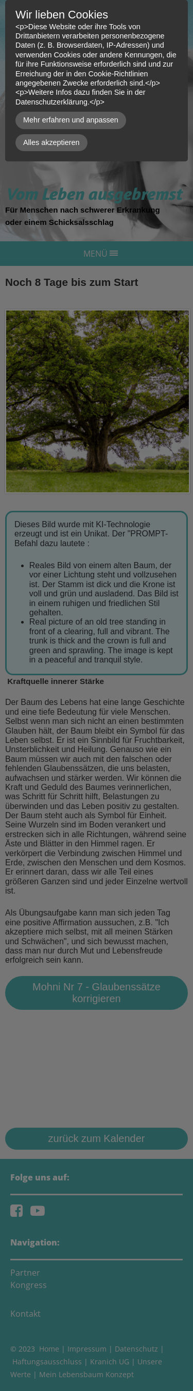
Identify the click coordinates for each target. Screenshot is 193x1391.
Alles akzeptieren (51, 142)
